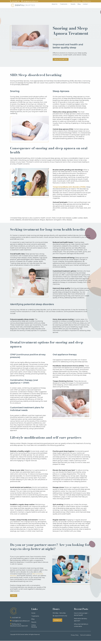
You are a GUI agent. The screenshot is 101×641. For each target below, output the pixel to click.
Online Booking (34, 626)
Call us (14, 596)
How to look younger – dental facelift (81, 614)
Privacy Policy (75, 635)
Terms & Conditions (85, 635)
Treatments (35, 616)
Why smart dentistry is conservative (81, 625)
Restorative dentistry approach (80, 620)
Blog (32, 619)
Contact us (57, 620)
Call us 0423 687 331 (61, 59)
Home (33, 613)
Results (33, 622)
